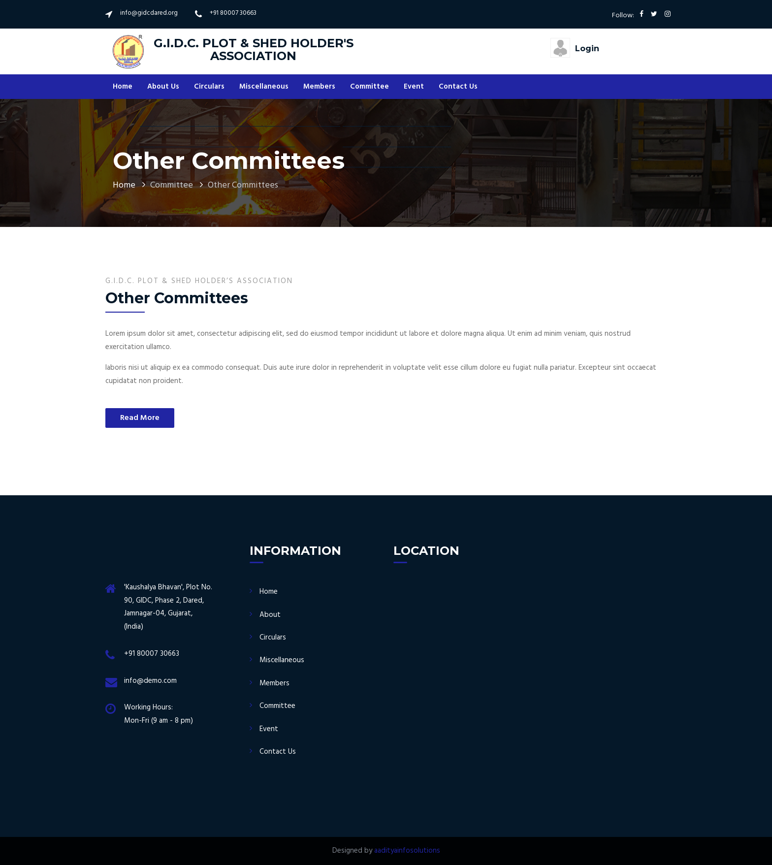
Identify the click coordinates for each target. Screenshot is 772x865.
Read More (140, 418)
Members (319, 87)
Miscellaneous (264, 87)
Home (122, 87)
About (270, 615)
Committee (369, 87)
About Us (163, 87)
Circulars (209, 87)
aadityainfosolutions (407, 851)
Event (414, 87)
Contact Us (458, 87)
